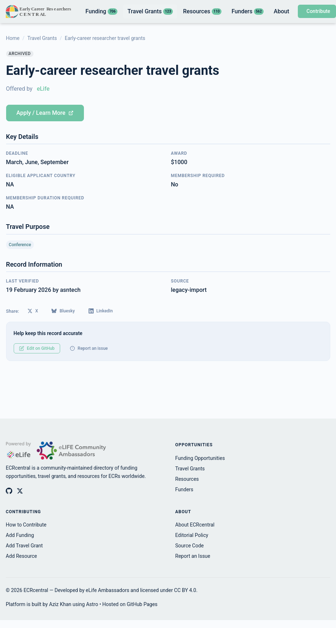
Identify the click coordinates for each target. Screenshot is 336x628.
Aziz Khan (60, 604)
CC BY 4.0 (185, 590)
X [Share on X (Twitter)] (32, 310)
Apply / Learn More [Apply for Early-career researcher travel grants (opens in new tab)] (45, 112)
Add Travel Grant (24, 545)
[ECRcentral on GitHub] (9, 491)
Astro (92, 604)
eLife (43, 88)
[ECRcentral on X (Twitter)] (20, 491)
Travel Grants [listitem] (150, 11)
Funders (184, 489)
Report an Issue (192, 556)
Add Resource (21, 556)
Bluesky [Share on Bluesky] (63, 310)
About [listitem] (281, 11)
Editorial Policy (192, 535)
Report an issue (89, 348)
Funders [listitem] (248, 11)
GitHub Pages (142, 604)
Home (13, 38)
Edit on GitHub (37, 348)
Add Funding (20, 535)
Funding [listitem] (101, 11)
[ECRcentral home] (39, 11)
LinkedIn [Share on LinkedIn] (101, 310)
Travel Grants (42, 38)
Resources (187, 479)
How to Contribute (26, 525)
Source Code (189, 545)
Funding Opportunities (200, 458)
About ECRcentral (195, 525)
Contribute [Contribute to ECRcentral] (318, 11)
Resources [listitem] (202, 11)
